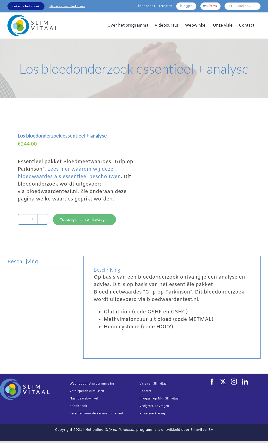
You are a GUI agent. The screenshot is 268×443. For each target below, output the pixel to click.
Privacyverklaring (152, 414)
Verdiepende (79, 391)
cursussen (96, 391)
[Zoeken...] (242, 6)
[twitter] (223, 382)
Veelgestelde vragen (154, 406)
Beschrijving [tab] (22, 261)
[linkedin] (245, 382)
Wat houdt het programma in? (92, 384)
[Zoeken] (230, 6)
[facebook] (212, 382)
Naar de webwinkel (84, 399)
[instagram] (234, 382)
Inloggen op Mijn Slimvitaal (159, 399)
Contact (145, 391)
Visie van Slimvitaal (153, 384)
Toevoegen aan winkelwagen (84, 219)
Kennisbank (78, 406)
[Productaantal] (33, 219)
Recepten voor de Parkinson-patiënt (96, 414)
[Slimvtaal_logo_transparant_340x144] (32, 17)
